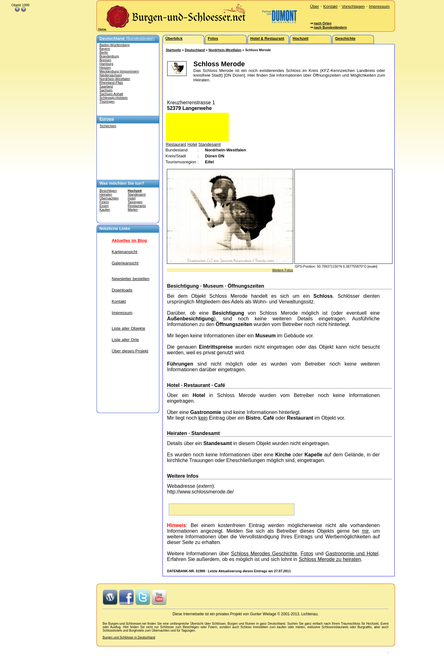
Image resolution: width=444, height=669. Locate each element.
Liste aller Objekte (128, 328)
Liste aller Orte (125, 339)
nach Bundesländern (330, 27)
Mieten (133, 209)
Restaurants (137, 206)
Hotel (132, 198)
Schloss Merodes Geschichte (264, 553)
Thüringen (107, 101)
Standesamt (137, 194)
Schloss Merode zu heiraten (330, 559)
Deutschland (195, 50)
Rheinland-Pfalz (111, 82)
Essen (104, 206)
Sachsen (106, 90)
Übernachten (109, 198)
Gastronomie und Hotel (352, 553)
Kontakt (330, 6)
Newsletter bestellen (131, 278)
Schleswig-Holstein (114, 98)
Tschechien (108, 126)
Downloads (122, 290)
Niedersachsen (111, 75)
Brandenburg (109, 56)
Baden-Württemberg (115, 45)
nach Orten (322, 23)
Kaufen (105, 209)
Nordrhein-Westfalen (115, 79)
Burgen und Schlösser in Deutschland (129, 637)
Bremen (105, 60)
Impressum (379, 6)
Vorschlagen (353, 6)
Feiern (104, 202)
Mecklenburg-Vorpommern (119, 71)
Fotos (307, 553)
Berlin (104, 52)
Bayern (105, 49)
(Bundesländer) (127, 38)
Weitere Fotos (282, 270)
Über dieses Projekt (130, 351)
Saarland (106, 86)
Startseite (173, 50)
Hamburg (106, 64)
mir (365, 531)
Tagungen (135, 202)
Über (314, 6)
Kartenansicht (125, 251)
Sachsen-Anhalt (111, 94)
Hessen (105, 67)
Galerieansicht (125, 263)
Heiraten (106, 194)
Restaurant (176, 144)
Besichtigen (108, 191)
